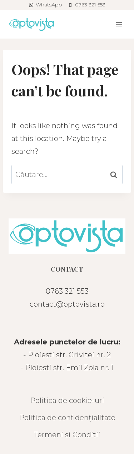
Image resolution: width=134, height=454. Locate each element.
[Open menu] (118, 24)
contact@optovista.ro (67, 304)
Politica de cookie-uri (67, 400)
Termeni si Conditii (67, 434)
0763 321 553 (67, 291)
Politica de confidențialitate (67, 417)
